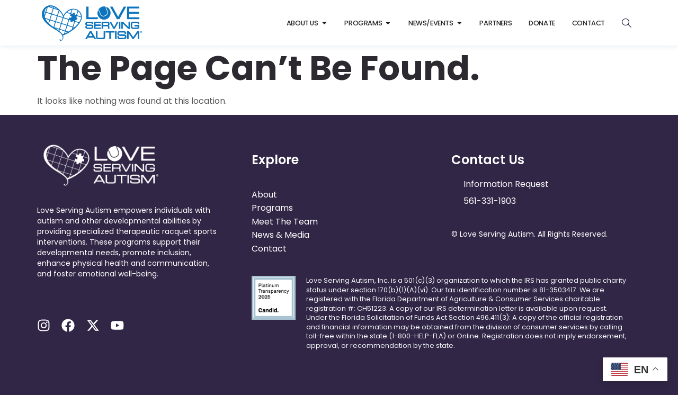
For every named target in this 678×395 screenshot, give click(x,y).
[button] (131, 284)
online (468, 335)
